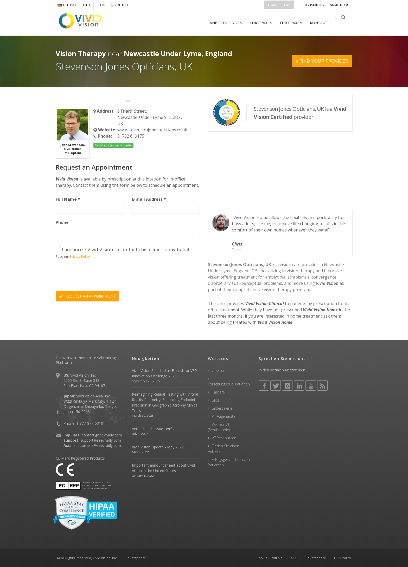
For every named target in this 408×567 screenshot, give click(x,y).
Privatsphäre (315, 558)
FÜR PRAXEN (265, 22)
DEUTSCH (67, 5)
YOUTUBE (120, 5)
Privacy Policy (80, 256)
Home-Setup (279, 4)
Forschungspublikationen (229, 384)
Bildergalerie (222, 408)
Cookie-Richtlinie (270, 558)
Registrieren (314, 5)
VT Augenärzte (223, 416)
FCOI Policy (342, 558)
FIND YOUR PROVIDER (322, 61)
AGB (294, 558)
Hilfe (87, 5)
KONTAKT (322, 22)
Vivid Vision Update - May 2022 (158, 446)
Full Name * (68, 199)
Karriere (218, 392)
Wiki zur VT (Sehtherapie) (219, 427)
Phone (62, 222)
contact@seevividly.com (102, 435)
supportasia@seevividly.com (97, 445)
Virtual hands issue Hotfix (153, 428)
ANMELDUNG (339, 5)
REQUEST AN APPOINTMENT (87, 296)
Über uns (219, 370)
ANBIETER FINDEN (229, 22)
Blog (101, 5)
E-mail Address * (149, 199)
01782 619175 (130, 136)
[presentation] (95, 276)
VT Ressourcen (224, 437)
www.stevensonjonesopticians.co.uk (152, 130)
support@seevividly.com (100, 440)
